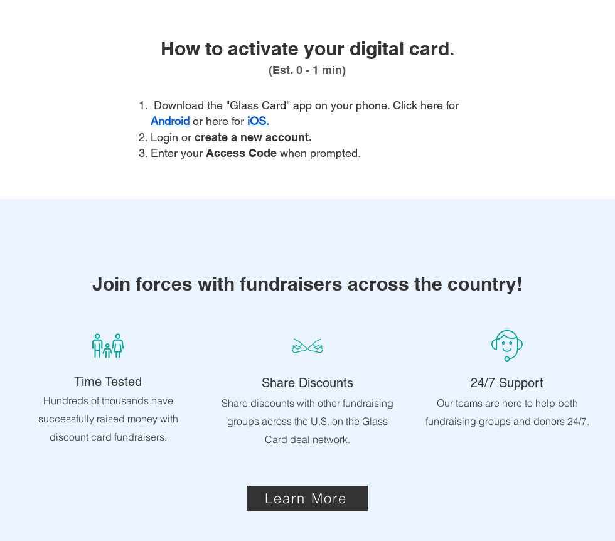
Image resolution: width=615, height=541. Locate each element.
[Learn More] (307, 498)
